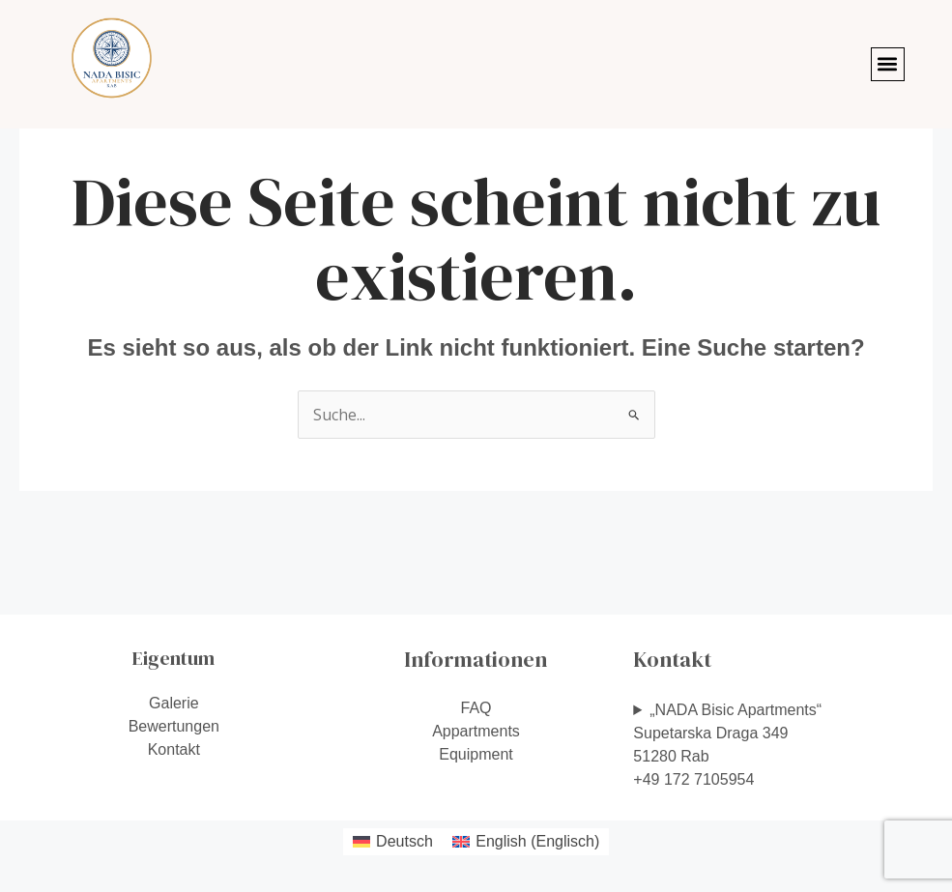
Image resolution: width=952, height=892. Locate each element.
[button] (888, 64)
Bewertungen (174, 726)
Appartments (476, 731)
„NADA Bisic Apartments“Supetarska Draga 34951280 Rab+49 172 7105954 (727, 745)
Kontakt (174, 749)
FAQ (475, 708)
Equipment (476, 754)
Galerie (174, 703)
